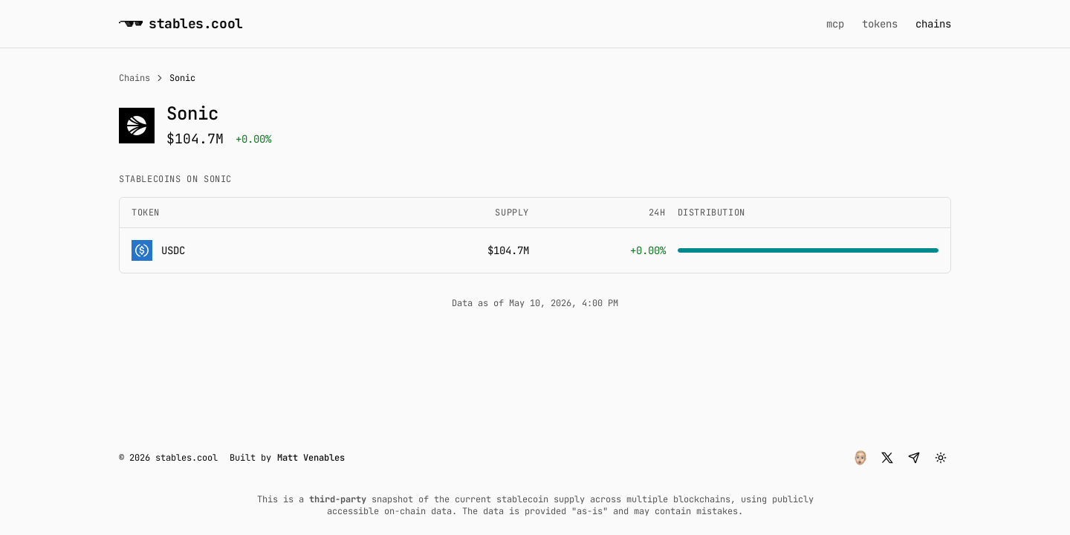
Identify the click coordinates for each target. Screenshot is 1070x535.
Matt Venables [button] (311, 458)
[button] (860, 457)
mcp (835, 23)
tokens (880, 23)
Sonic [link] (182, 78)
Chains (134, 78)
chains (933, 23)
